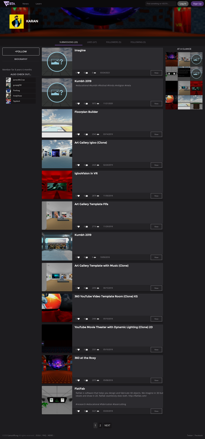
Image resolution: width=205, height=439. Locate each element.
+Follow (21, 51)
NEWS (50, 435)
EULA (38, 435)
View (156, 73)
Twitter (190, 435)
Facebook (199, 435)
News (26, 3)
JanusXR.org (13, 435)
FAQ (44, 435)
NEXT (107, 425)
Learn (39, 3)
